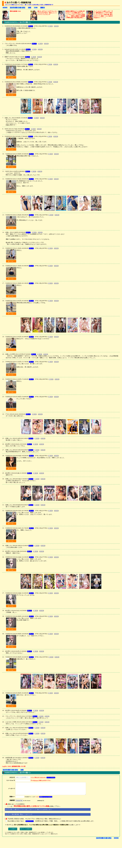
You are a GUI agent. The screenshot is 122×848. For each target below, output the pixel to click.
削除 (50, 26)
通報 (56, 26)
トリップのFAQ (50, 777)
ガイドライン (29, 823)
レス (31, 26)
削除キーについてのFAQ (45, 799)
